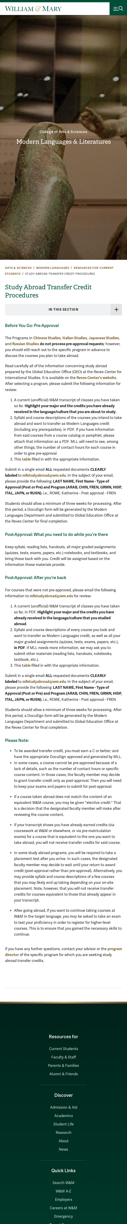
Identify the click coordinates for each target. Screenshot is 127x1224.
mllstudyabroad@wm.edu (44, 475)
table (26, 459)
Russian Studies (25, 344)
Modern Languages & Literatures (63, 142)
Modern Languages (52, 268)
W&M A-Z (63, 1191)
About (64, 1141)
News (63, 1149)
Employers (63, 1199)
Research (64, 1132)
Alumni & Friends (63, 1074)
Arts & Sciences (18, 268)
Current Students (63, 1049)
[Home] (33, 8)
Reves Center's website (96, 377)
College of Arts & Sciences (63, 132)
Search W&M (63, 1183)
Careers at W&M (63, 1208)
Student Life (63, 1124)
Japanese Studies (104, 338)
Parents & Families (63, 1065)
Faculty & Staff (63, 1057)
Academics (63, 1116)
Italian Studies (74, 338)
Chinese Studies (47, 338)
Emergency (63, 1216)
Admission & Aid (63, 1107)
